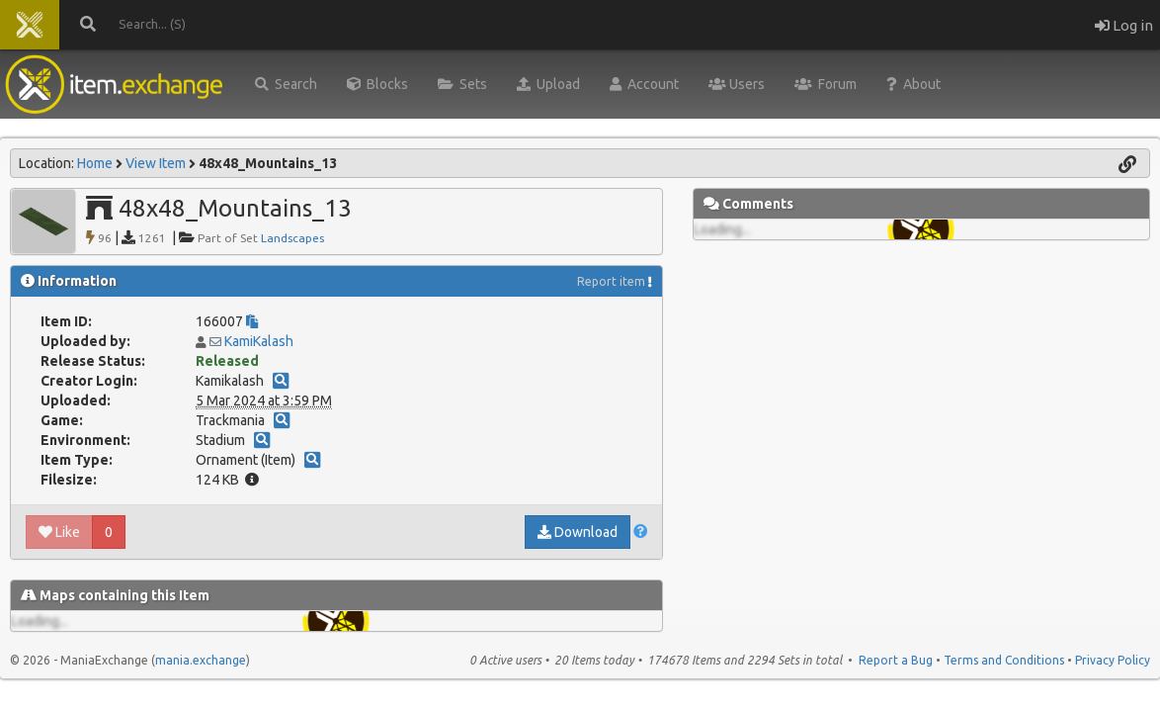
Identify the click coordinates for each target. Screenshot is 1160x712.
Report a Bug (896, 660)
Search (286, 84)
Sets (462, 84)
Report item (611, 281)
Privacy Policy (1112, 660)
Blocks (377, 84)
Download (578, 532)
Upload (548, 84)
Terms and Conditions (1004, 660)
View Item (155, 163)
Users (736, 84)
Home (95, 163)
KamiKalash (258, 341)
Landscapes (292, 237)
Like (59, 532)
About (913, 84)
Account (644, 84)
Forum (825, 84)
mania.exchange (200, 660)
